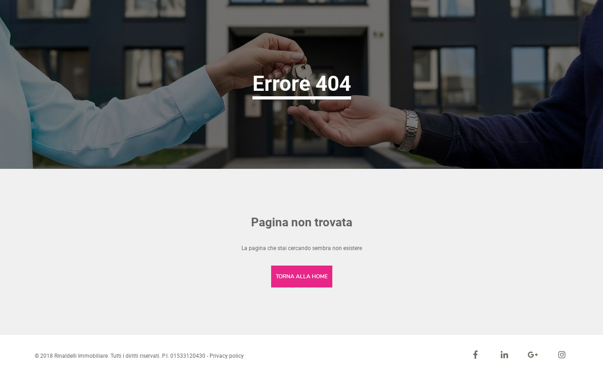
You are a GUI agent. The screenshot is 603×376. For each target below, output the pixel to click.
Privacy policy (227, 355)
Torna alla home (302, 276)
